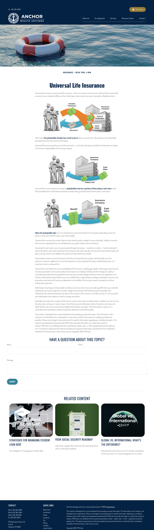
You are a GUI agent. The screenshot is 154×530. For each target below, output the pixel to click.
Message (10, 353)
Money (45, 516)
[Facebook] (9, 527)
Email (80, 337)
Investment (46, 505)
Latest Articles (47, 521)
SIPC (102, 528)
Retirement (46, 503)
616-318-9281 (17, 508)
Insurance (46, 511)
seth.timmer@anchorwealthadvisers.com (21, 524)
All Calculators (47, 526)
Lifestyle (45, 518)
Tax (44, 513)
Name (9, 337)
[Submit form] (12, 375)
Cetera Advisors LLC (122, 525)
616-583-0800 (14, 2)
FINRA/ (99, 528)
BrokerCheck (111, 500)
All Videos (46, 524)
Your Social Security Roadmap (74, 432)
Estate (45, 508)
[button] (86, 11)
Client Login (137, 2)
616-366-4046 (17, 505)
